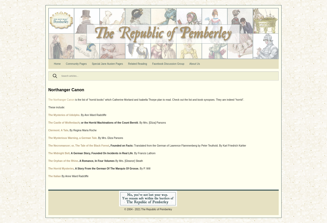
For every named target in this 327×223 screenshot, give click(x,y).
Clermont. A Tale (58, 130)
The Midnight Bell (58, 153)
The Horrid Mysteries (61, 168)
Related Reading (137, 63)
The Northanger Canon (61, 99)
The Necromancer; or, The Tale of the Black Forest (78, 145)
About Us (194, 63)
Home (57, 63)
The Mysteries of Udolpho (63, 115)
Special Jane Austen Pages (107, 63)
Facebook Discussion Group (168, 63)
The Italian (54, 176)
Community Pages (76, 63)
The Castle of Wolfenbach (63, 122)
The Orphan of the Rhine (63, 161)
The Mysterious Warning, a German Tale (72, 138)
